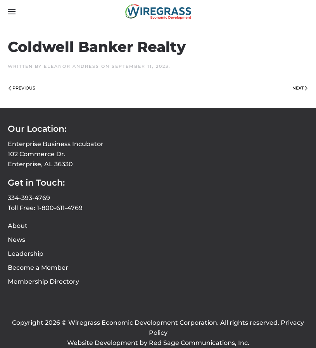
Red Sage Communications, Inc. (199, 342)
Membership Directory (43, 281)
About (18, 225)
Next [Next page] (299, 88)
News (16, 239)
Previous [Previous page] (22, 88)
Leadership (25, 253)
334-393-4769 (29, 198)
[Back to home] (158, 11)
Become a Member (38, 267)
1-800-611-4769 (60, 208)
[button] (12, 11)
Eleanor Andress (71, 66)
